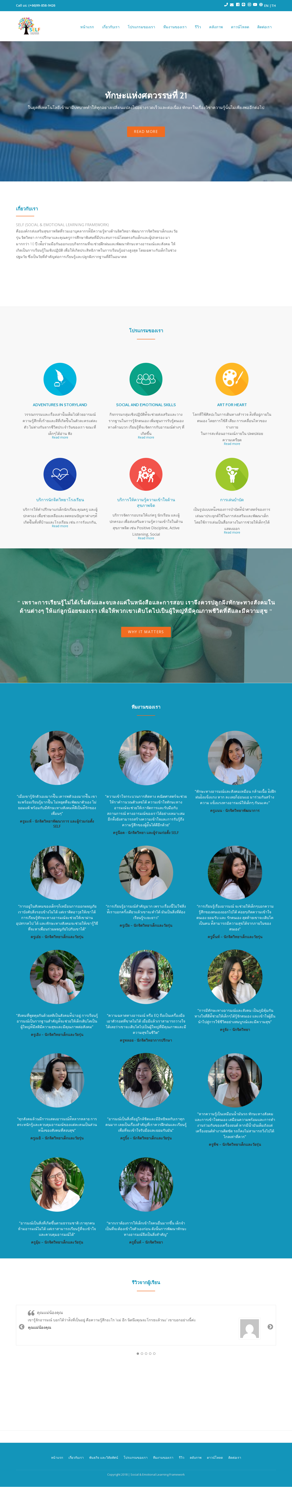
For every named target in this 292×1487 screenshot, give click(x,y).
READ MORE (146, 133)
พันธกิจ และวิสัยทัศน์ (103, 1445)
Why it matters (146, 633)
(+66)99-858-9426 (41, 5)
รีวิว (198, 27)
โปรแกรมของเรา (141, 27)
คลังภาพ (216, 27)
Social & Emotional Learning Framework (157, 1463)
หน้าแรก (87, 27)
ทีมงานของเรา (175, 27)
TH (273, 5)
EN (266, 5)
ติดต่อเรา (264, 27)
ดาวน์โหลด (240, 27)
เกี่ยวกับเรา (111, 27)
